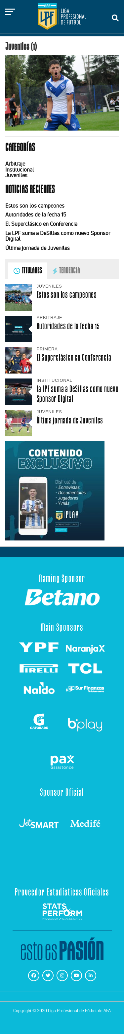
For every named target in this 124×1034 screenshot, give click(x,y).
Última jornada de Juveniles (37, 248)
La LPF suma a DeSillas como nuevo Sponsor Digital (57, 236)
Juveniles (16, 175)
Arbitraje (15, 163)
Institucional (19, 169)
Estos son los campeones (34, 205)
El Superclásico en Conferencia (41, 223)
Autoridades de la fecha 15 (35, 214)
